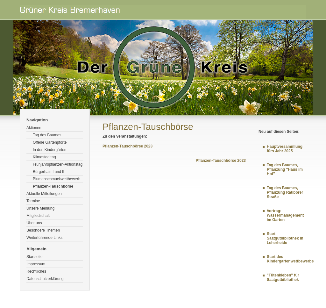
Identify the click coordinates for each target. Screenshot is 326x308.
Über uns (34, 223)
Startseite (34, 256)
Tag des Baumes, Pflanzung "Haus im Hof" (285, 169)
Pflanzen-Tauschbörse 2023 (127, 146)
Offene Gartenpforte (50, 142)
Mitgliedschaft (38, 215)
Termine (33, 201)
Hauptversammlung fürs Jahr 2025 (284, 148)
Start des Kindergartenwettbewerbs (290, 258)
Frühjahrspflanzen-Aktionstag (57, 164)
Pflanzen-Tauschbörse (53, 186)
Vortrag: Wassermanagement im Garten (285, 215)
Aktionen (33, 127)
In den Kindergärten (49, 149)
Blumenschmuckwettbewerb (56, 179)
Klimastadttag (44, 157)
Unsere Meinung (40, 208)
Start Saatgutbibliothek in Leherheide (285, 238)
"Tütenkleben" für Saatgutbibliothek (283, 277)
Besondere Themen (43, 230)
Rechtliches (36, 271)
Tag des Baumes (47, 135)
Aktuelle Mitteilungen (44, 193)
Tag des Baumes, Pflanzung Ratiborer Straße (285, 192)
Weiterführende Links (44, 237)
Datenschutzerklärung (45, 278)
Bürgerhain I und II (48, 171)
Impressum (35, 264)
